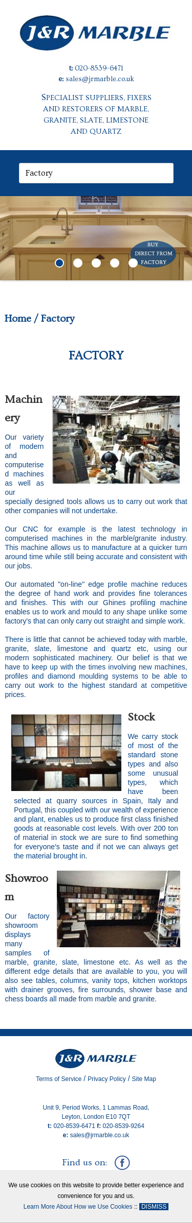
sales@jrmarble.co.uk (100, 79)
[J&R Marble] (96, 24)
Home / (21, 318)
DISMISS (153, 1206)
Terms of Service (58, 1079)
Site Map (144, 1079)
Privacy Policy (107, 1079)
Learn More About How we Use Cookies (78, 1206)
